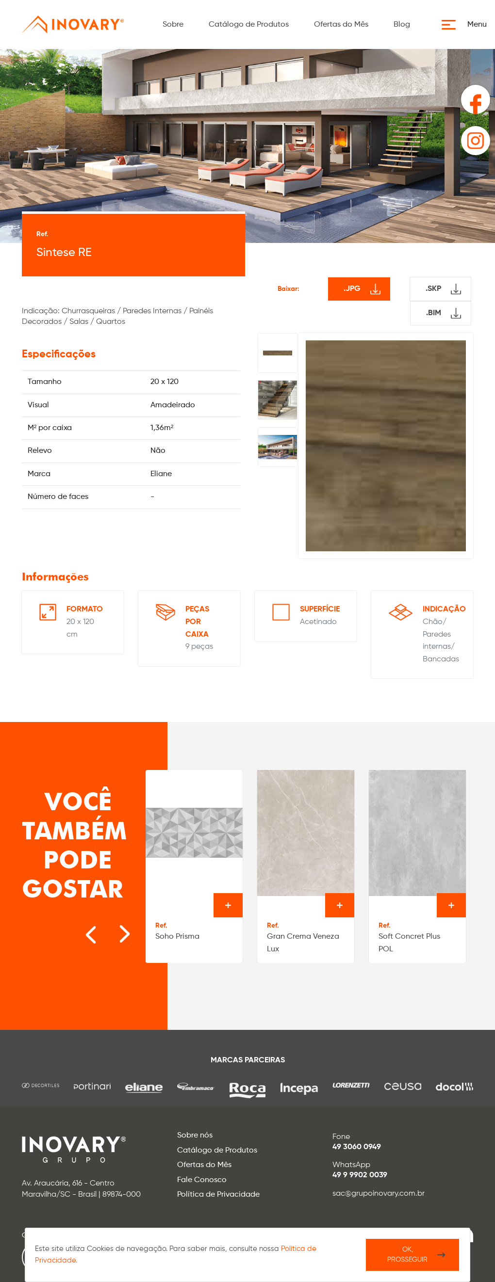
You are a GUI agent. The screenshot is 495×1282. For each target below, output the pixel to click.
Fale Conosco (202, 1180)
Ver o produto (228, 905)
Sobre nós (195, 1135)
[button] (467, 25)
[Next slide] (109, 929)
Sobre (173, 25)
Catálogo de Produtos (249, 25)
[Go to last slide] (80, 929)
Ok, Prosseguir (407, 1254)
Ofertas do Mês (341, 25)
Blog (402, 25)
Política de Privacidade (218, 1195)
